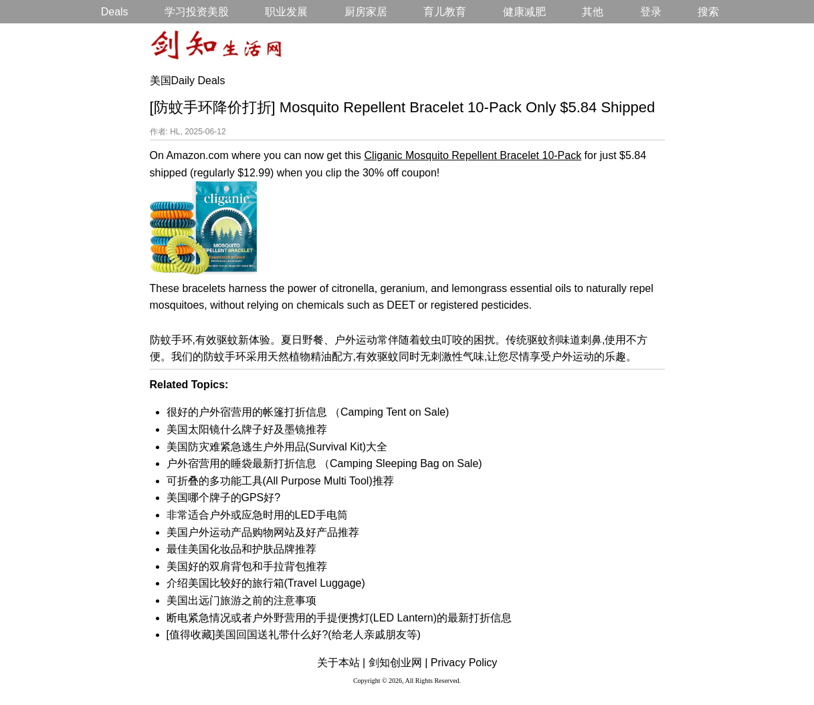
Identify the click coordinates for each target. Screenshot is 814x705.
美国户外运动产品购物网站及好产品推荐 (263, 532)
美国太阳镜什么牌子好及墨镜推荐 (247, 429)
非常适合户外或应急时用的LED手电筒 (257, 515)
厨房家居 (365, 11)
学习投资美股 (197, 11)
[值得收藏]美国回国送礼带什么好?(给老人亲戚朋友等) (294, 634)
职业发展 (286, 11)
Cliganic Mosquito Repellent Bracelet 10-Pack (473, 155)
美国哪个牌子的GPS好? (224, 497)
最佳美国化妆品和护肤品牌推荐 (241, 549)
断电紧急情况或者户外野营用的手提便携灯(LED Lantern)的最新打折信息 (339, 617)
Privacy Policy (464, 662)
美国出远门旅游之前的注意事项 (241, 600)
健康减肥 (524, 11)
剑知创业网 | (398, 662)
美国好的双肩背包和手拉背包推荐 (247, 566)
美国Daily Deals (187, 80)
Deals (114, 11)
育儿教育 (444, 11)
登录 (651, 11)
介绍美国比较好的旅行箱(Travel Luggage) (266, 583)
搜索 (708, 11)
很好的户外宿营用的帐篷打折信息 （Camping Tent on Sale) (308, 412)
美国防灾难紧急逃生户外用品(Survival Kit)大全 (277, 446)
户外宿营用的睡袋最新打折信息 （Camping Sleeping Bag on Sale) (324, 463)
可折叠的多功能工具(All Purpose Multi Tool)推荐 (280, 480)
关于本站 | (341, 662)
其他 (592, 11)
